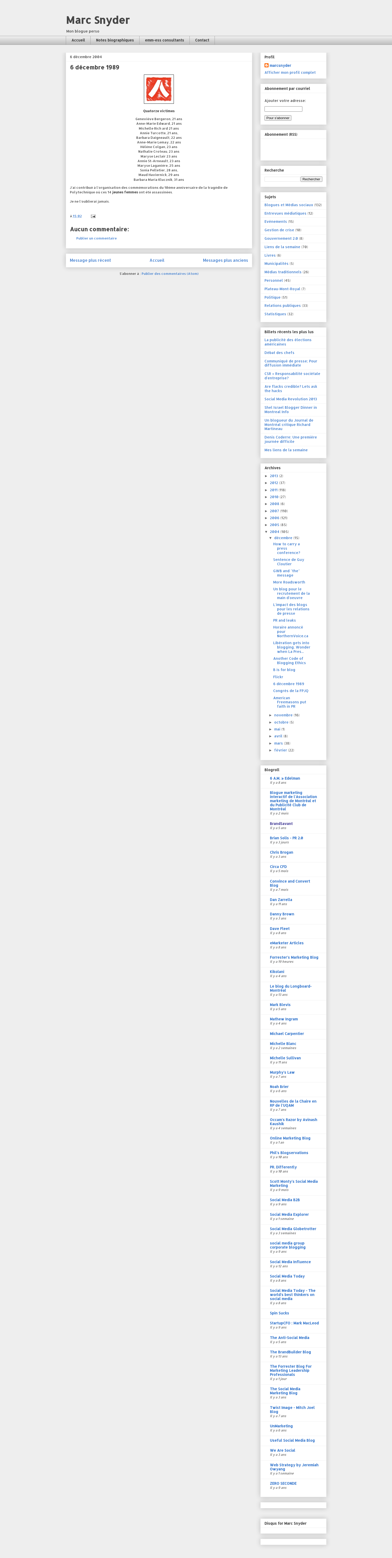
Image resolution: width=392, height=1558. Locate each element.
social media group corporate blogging (288, 1245)
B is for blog (284, 669)
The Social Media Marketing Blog (285, 1391)
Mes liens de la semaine (286, 450)
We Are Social (282, 1450)
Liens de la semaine (282, 247)
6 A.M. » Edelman (285, 778)
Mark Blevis (280, 1004)
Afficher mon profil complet (290, 72)
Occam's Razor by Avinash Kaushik (293, 1121)
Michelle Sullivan (285, 1058)
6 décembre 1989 (288, 684)
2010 (275, 497)
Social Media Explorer (289, 1214)
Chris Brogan (281, 852)
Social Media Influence (290, 1262)
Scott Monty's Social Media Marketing (294, 1183)
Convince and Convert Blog (290, 883)
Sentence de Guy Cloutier (288, 561)
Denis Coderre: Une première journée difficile (290, 439)
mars (279, 743)
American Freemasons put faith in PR (289, 702)
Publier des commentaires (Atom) (170, 273)
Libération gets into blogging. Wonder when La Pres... (291, 647)
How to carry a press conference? (286, 548)
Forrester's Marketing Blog (294, 957)
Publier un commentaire (96, 238)
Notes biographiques (115, 40)
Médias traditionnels (283, 272)
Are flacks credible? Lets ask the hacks (290, 388)
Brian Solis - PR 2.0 (286, 838)
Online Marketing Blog (290, 1138)
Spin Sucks (279, 1313)
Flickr (278, 677)
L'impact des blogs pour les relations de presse (291, 608)
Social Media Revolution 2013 (290, 399)
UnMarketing (281, 1426)
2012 (274, 482)
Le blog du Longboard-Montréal (291, 988)
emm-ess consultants (164, 40)
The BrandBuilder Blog (290, 1352)
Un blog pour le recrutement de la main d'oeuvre (291, 593)
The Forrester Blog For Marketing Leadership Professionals (291, 1370)
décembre (283, 538)
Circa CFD (278, 866)
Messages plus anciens (225, 260)
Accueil (78, 40)
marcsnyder (280, 65)
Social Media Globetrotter (293, 1229)
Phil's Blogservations (289, 1153)
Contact (202, 40)
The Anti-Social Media (289, 1337)
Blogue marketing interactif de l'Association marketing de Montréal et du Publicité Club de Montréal (293, 800)
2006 (275, 518)
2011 (274, 490)
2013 (274, 476)
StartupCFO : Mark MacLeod (294, 1323)
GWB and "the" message (286, 573)
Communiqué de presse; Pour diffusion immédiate (290, 363)
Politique (272, 297)
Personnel (273, 280)
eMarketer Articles (287, 943)
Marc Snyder (98, 19)
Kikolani (277, 971)
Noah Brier (279, 1086)
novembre (284, 715)
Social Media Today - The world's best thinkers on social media (292, 1294)
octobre (282, 722)
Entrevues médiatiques (285, 213)
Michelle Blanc (283, 1043)
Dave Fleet (280, 928)
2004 (275, 531)
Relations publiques (282, 305)
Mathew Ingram (284, 1019)
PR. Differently (283, 1167)
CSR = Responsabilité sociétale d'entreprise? (292, 375)
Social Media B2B (285, 1200)
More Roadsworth (289, 582)
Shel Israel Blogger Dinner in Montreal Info (290, 409)
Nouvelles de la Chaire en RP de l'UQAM (293, 1103)
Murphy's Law (282, 1072)
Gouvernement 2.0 (281, 238)
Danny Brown (282, 914)
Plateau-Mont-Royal (282, 289)
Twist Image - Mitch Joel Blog (292, 1409)
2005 (275, 524)
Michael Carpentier (287, 1033)
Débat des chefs (279, 352)
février (281, 750)
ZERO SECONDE (283, 1483)
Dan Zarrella (281, 899)
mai (277, 729)
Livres (270, 255)
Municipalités (276, 263)
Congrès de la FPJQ (291, 690)
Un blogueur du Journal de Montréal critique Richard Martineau (288, 424)
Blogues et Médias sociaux (288, 205)
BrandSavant (281, 823)
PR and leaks (284, 620)
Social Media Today (287, 1276)
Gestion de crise (279, 230)
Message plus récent (90, 260)
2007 (275, 511)
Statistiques (275, 314)
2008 (275, 503)
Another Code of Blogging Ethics (289, 660)
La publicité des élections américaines (288, 342)
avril (278, 736)
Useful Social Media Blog (292, 1440)
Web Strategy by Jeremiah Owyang (294, 1467)
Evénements (275, 221)
